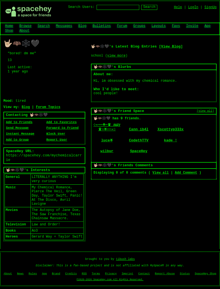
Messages (64, 26)
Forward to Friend (62, 128)
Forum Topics (48, 107)
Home (9, 26)
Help (178, 7)
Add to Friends (19, 122)
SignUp (210, 7)
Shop (9, 31)
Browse (25, 26)
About (24, 31)
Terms (96, 273)
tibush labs (125, 259)
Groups (139, 26)
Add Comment (186, 173)
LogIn (193, 7)
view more (116, 56)
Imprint (127, 273)
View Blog (170, 46)
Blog (82, 26)
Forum (122, 26)
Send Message (17, 128)
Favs (176, 26)
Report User (56, 139)
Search (149, 7)
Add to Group (17, 139)
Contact (144, 273)
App (207, 26)
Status (185, 273)
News (20, 273)
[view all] (205, 111)
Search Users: (81, 7)
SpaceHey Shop (205, 273)
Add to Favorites (61, 122)
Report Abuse (165, 273)
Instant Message (20, 133)
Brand (56, 273)
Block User (55, 133)
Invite (192, 26)
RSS (84, 273)
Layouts (159, 26)
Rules (33, 273)
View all (161, 173)
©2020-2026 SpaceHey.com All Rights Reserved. (110, 279)
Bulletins (102, 26)
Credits (71, 273)
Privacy (111, 273)
